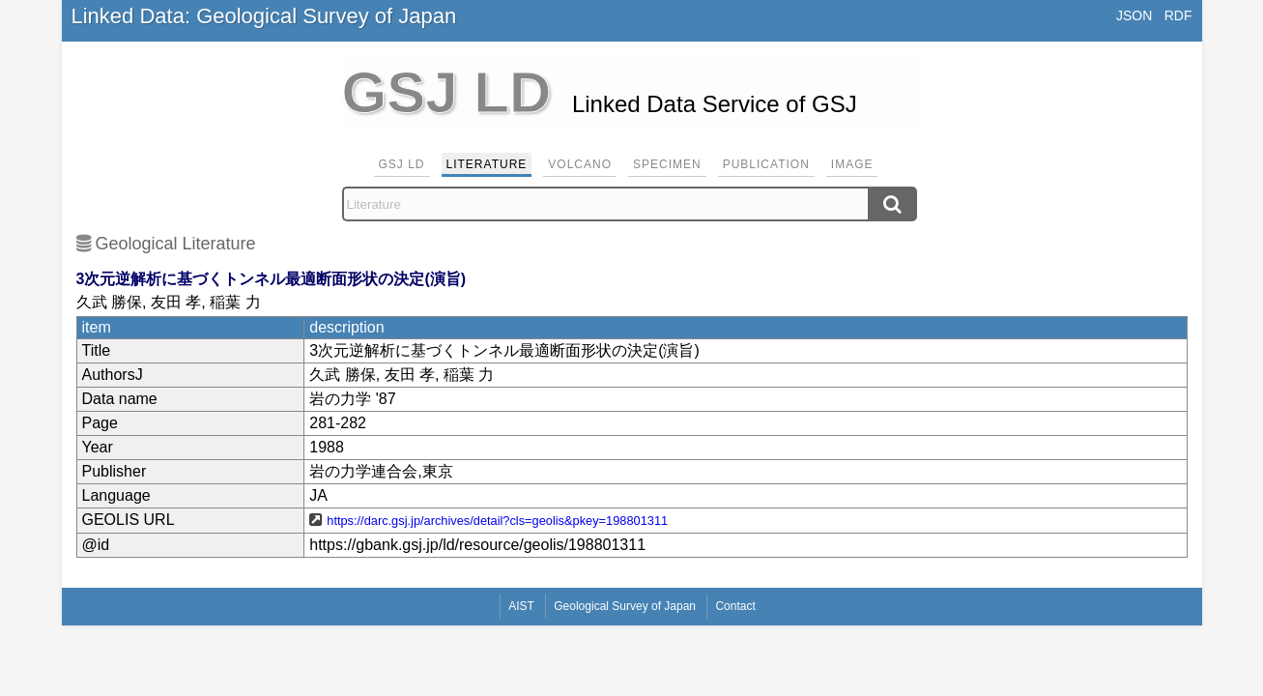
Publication (766, 164)
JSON (1134, 15)
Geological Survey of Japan (625, 606)
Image (852, 164)
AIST (521, 606)
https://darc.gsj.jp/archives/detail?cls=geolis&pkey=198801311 (497, 520)
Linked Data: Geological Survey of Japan (264, 16)
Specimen (667, 164)
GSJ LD (402, 164)
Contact (735, 606)
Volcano (580, 164)
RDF (1178, 15)
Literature (487, 164)
